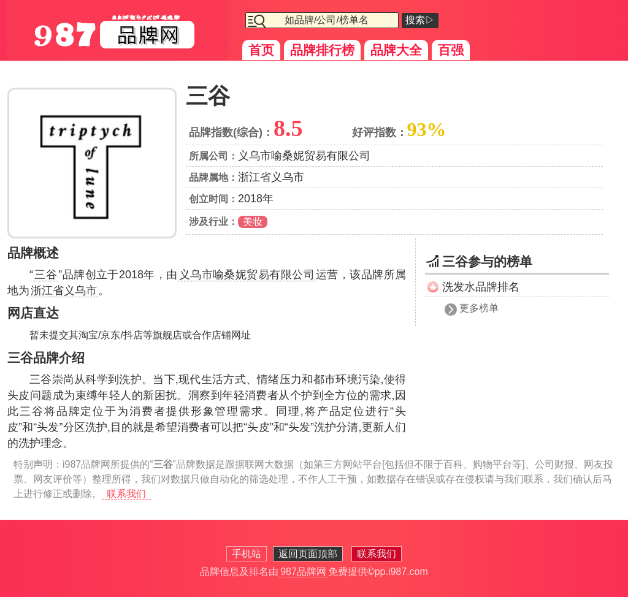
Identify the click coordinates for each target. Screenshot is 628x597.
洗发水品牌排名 (480, 287)
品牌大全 (396, 50)
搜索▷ (420, 20)
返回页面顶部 (307, 554)
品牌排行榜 (322, 50)
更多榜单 (479, 308)
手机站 (246, 554)
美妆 (252, 221)
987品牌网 (303, 571)
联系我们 (126, 494)
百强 (451, 50)
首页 (261, 50)
